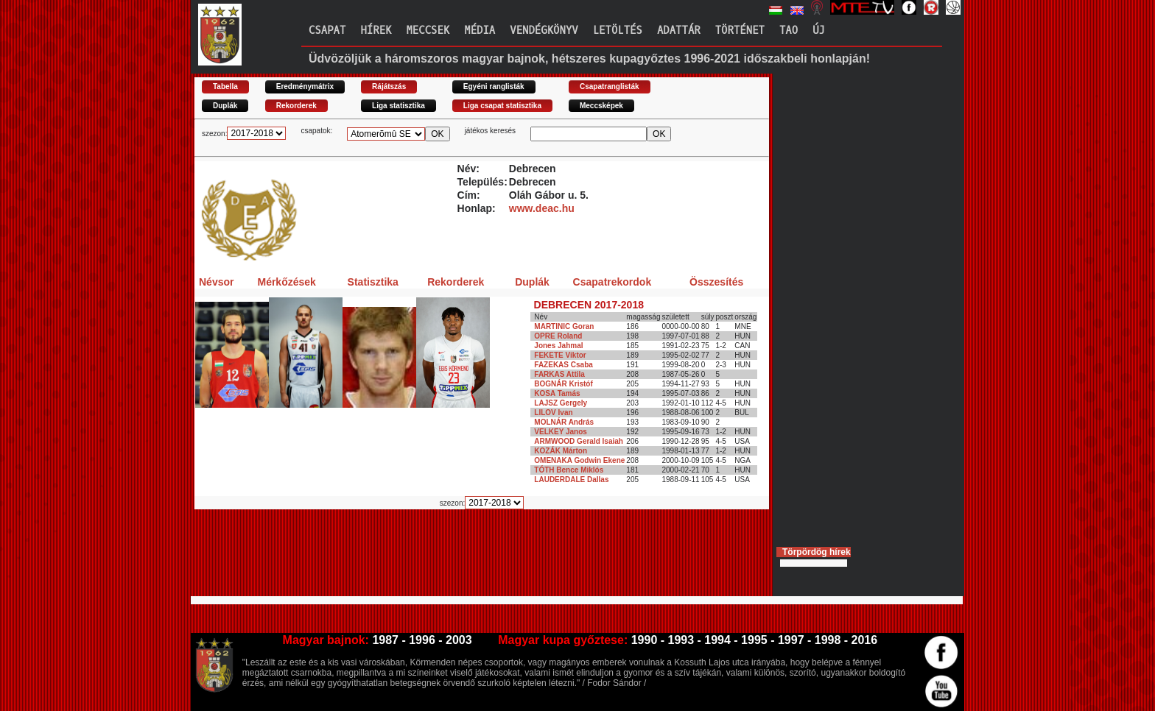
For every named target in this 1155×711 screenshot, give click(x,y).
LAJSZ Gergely (560, 403)
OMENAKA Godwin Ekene (579, 460)
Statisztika (373, 282)
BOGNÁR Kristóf (563, 384)
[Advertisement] (462, 559)
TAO (788, 31)
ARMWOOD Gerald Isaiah (578, 441)
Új (818, 31)
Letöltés (617, 31)
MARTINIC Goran (564, 326)
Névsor (216, 282)
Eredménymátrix (305, 86)
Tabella (225, 86)
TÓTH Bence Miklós (568, 470)
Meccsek (427, 31)
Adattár (679, 31)
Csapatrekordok (612, 282)
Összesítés (716, 282)
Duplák (225, 106)
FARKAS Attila (559, 374)
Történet (740, 31)
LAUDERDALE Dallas (571, 479)
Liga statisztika (398, 106)
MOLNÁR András (564, 422)
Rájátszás (389, 86)
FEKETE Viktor (560, 355)
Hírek (375, 31)
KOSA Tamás (557, 393)
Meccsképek (601, 106)
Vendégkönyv (544, 31)
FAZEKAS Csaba (563, 365)
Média (479, 31)
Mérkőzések (286, 282)
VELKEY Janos (560, 432)
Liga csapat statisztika (502, 106)
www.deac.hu (542, 208)
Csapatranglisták (609, 86)
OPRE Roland (558, 336)
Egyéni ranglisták (493, 86)
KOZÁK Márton (560, 451)
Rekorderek (296, 106)
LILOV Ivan (553, 412)
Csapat (327, 31)
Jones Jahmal (558, 346)
